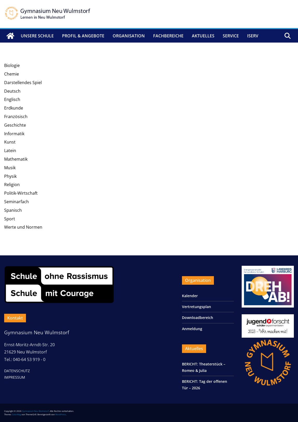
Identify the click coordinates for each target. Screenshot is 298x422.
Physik (10, 176)
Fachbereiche (168, 36)
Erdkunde (13, 108)
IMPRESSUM (14, 377)
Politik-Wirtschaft (21, 193)
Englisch (12, 99)
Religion (12, 184)
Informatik (14, 134)
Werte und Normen (23, 227)
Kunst (10, 142)
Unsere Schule (37, 36)
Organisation (129, 36)
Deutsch (12, 91)
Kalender (190, 295)
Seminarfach (16, 202)
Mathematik (16, 159)
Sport (9, 219)
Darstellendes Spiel (23, 82)
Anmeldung (192, 328)
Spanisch (13, 210)
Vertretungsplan (196, 306)
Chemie (11, 74)
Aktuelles (203, 36)
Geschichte (15, 125)
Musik (10, 168)
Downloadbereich (197, 317)
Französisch (16, 116)
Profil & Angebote (83, 36)
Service (231, 36)
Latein (10, 150)
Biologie (12, 65)
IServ (252, 36)
